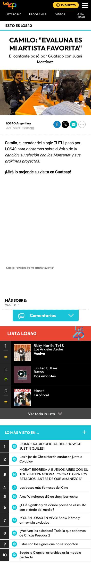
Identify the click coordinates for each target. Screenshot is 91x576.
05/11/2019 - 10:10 (20, 128)
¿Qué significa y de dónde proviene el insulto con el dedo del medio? (52, 507)
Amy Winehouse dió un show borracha (48, 496)
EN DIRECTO (68, 5)
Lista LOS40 (13, 14)
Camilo (10, 305)
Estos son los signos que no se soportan (48, 544)
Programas (37, 14)
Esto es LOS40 (18, 25)
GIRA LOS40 (81, 16)
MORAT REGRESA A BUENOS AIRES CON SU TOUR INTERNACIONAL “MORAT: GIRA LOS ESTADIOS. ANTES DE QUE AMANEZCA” (53, 474)
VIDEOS (60, 14)
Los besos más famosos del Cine (43, 487)
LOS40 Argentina (18, 123)
